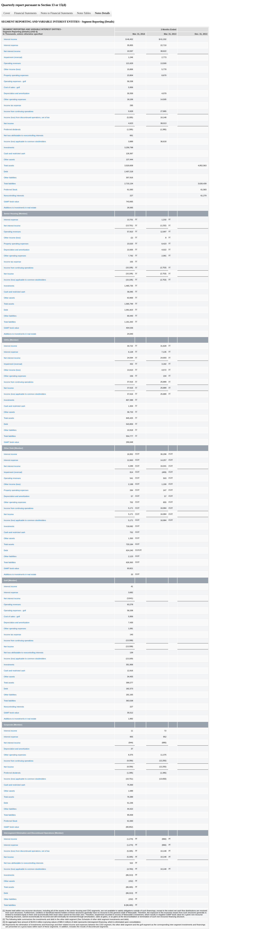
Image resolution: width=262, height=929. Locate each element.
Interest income (10, 39)
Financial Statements (25, 13)
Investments (9, 147)
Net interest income (12, 51)
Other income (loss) (12, 69)
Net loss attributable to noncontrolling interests (23, 135)
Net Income (9, 123)
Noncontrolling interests (14, 196)
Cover (7, 13)
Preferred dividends (12, 129)
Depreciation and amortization (16, 93)
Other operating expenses (15, 99)
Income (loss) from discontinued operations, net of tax (27, 117)
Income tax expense (12, 105)
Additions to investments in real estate (20, 208)
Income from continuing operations (18, 111)
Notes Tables (84, 13)
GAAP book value (11, 202)
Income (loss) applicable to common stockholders (25, 141)
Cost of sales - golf (12, 87)
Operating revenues (12, 63)
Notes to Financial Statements (57, 13)
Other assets (9, 160)
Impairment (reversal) (13, 57)
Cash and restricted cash (14, 153)
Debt (6, 172)
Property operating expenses (16, 75)
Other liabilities (10, 178)
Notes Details (102, 13)
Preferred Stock (10, 190)
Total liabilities (10, 184)
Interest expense (11, 45)
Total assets (9, 166)
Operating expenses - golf (15, 81)
